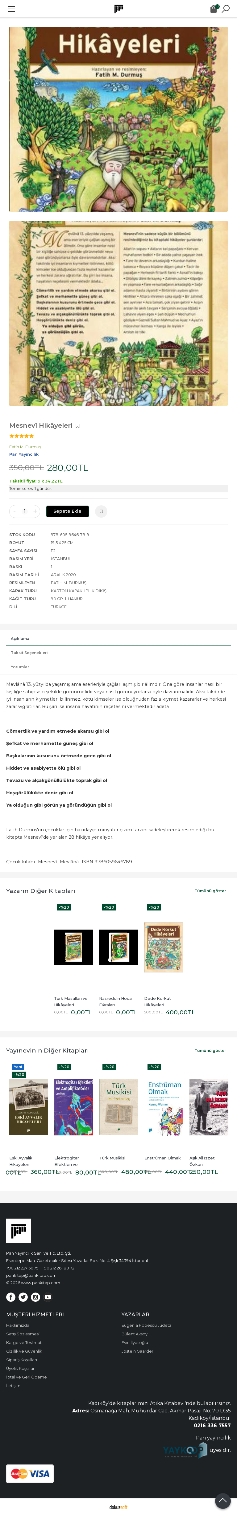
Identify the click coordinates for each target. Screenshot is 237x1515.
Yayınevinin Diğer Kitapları (47, 1050)
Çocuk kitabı (20, 862)
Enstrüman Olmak (162, 1158)
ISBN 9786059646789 (107, 862)
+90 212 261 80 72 (58, 1267)
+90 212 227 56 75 (22, 1267)
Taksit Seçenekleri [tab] (29, 652)
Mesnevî (47, 862)
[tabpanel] (118, 119)
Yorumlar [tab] (20, 667)
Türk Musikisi (112, 1158)
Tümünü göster (210, 891)
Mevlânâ (69, 862)
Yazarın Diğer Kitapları (40, 890)
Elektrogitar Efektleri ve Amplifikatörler (69, 1164)
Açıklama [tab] (20, 638)
